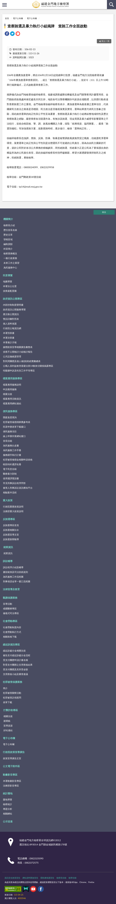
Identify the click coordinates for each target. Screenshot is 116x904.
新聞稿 (6, 721)
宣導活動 (7, 603)
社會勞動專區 (10, 621)
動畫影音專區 (10, 774)
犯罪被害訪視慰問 (12, 697)
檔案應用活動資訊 (12, 398)
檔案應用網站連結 (12, 403)
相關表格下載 (10, 636)
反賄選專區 (9, 519)
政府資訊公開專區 (12, 298)
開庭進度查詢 (10, 417)
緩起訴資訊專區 (11, 644)
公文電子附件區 (11, 766)
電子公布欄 (18, 18)
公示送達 (8, 821)
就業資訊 (8, 547)
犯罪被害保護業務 (12, 681)
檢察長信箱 (61, 878)
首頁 (7, 18)
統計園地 (8, 793)
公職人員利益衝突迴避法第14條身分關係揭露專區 (28, 365)
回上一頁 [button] (105, 41)
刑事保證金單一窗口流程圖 (16, 581)
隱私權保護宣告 (47, 878)
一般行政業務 (10, 258)
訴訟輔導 (8, 561)
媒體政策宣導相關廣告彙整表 (17, 347)
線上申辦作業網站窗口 (14, 436)
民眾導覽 (8, 275)
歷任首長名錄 (10, 230)
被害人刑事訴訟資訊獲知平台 (17, 487)
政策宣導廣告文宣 (12, 758)
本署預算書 (8, 333)
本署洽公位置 (10, 286)
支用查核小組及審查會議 (15, 674)
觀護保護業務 (10, 597)
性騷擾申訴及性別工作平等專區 (19, 370)
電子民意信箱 (10, 469)
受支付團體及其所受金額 (15, 669)
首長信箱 (7, 440)
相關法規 (8, 716)
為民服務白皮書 (11, 445)
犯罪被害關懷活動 (12, 692)
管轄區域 (8, 239)
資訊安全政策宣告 (12, 878)
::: (2, 2)
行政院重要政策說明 (13, 506)
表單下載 (7, 702)
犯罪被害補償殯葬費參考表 (16, 422)
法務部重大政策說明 (13, 511)
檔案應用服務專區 (12, 378)
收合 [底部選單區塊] (104, 212)
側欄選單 (4, 5)
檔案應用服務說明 (12, 384)
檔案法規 (7, 394)
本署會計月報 (10, 342)
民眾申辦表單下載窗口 (14, 426)
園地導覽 (7, 799)
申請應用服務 (10, 389)
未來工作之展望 (11, 262)
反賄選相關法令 (11, 529)
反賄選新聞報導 (11, 539)
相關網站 (7, 813)
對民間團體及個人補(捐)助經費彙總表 (21, 361)
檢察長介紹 (9, 225)
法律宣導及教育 (11, 589)
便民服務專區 (10, 411)
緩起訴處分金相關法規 (14, 650)
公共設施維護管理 (12, 356)
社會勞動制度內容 (12, 627)
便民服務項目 (10, 431)
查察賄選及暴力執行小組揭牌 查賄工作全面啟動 (47, 26)
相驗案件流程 (10, 492)
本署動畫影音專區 (12, 780)
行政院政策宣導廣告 (14, 752)
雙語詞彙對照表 (11, 318)
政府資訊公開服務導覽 (14, 309)
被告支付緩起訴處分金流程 (16, 655)
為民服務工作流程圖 (13, 576)
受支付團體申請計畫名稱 (15, 660)
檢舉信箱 (72, 878)
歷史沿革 (8, 234)
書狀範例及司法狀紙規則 (15, 572)
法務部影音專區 (11, 785)
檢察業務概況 (10, 253)
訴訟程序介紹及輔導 (13, 567)
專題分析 (7, 809)
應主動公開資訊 (11, 314)
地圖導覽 (7, 281)
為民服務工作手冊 (12, 450)
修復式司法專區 (11, 613)
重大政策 (8, 500)
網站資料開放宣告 (30, 878)
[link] (7, 34)
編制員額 (8, 244)
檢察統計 (7, 804)
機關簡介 (8, 219)
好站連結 (8, 730)
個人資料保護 (10, 323)
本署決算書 (8, 337)
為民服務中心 (10, 267)
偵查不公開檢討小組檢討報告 (17, 351)
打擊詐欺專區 (10, 710)
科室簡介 (8, 248)
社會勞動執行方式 (12, 632)
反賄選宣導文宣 (11, 534)
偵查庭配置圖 (10, 290)
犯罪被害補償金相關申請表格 (17, 459)
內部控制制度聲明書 (13, 304)
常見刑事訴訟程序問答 (14, 483)
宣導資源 (8, 725)
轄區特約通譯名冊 (12, 464)
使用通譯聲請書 (11, 478)
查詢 (111, 4)
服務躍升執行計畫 (12, 455)
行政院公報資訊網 (12, 328)
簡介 (5, 688)
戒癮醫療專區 (10, 608)
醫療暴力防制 (10, 473)
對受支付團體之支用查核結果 (17, 664)
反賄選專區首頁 (11, 525)
